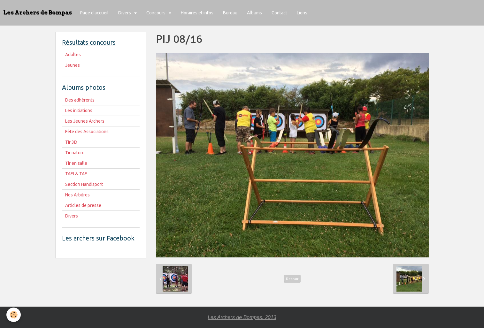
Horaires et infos (197, 12)
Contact (279, 12)
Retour (292, 279)
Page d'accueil (94, 12)
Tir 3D (71, 142)
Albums (254, 12)
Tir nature (75, 152)
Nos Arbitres (77, 194)
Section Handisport (84, 184)
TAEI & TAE (76, 173)
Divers (125, 12)
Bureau (230, 12)
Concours (156, 12)
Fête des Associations (87, 131)
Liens (302, 12)
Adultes (73, 54)
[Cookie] (13, 315)
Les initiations (78, 110)
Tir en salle (76, 163)
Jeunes (72, 65)
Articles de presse (83, 205)
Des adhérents (80, 100)
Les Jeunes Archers (84, 121)
